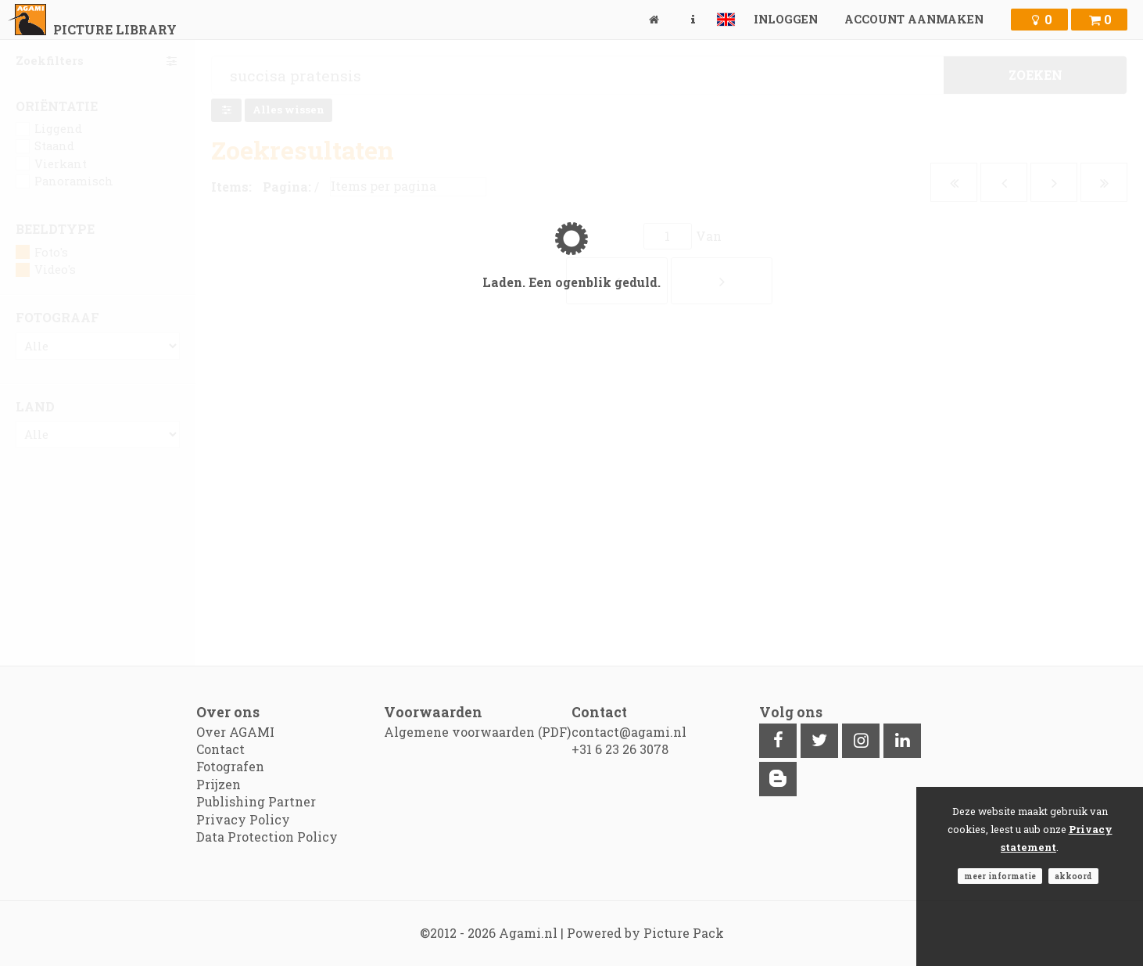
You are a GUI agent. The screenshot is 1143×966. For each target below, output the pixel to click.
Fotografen (230, 766)
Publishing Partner (256, 801)
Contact (220, 749)
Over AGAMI (235, 732)
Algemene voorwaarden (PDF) (477, 732)
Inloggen (786, 19)
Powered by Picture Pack (645, 933)
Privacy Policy (243, 819)
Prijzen (218, 784)
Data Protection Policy (267, 836)
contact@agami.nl (629, 732)
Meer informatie (1000, 876)
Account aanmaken (914, 19)
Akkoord (1073, 876)
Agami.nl (528, 933)
